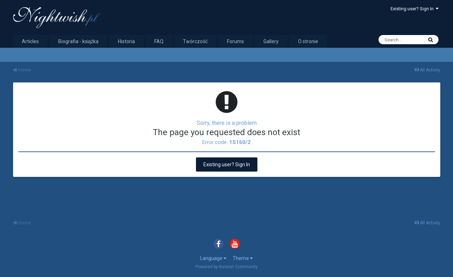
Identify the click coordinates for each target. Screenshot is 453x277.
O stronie (308, 41)
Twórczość (195, 41)
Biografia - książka (78, 41)
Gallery (271, 41)
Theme (243, 258)
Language (213, 258)
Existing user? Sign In (415, 8)
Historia (126, 41)
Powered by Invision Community (227, 266)
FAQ (158, 41)
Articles (30, 41)
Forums (235, 41)
